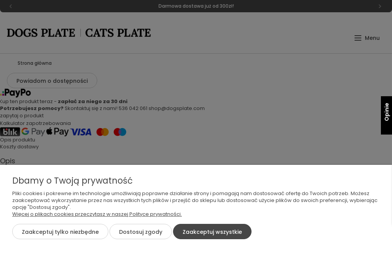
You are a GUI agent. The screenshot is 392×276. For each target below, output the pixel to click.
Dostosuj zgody (140, 232)
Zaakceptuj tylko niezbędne (60, 232)
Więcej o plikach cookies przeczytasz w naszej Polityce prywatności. (97, 214)
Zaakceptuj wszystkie (212, 232)
